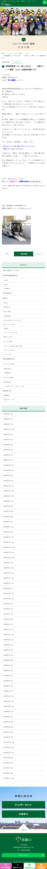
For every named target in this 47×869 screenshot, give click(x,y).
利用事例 (7, 395)
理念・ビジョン (9, 324)
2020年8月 (8, 650)
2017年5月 (8, 778)
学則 (6, 284)
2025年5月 (8, 444)
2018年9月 (8, 711)
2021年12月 (8, 593)
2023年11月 (8, 491)
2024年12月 (8, 465)
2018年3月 (8, 732)
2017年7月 (8, 768)
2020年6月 (8, 660)
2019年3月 (8, 681)
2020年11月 (8, 634)
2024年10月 (8, 470)
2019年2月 (8, 686)
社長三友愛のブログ (11, 270)
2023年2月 (8, 537)
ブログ (7, 311)
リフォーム (8, 377)
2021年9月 (8, 604)
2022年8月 (8, 568)
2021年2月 (8, 619)
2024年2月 (8, 475)
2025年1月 (8, 460)
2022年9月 (8, 562)
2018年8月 (8, 716)
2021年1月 (8, 624)
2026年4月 (8, 414)
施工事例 (7, 382)
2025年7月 (8, 439)
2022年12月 (8, 547)
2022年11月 (8, 552)
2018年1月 (8, 737)
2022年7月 (8, 573)
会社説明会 (7, 293)
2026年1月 (8, 424)
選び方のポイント (9, 399)
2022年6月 (8, 578)
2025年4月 (8, 450)
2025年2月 (8, 455)
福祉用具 (7, 307)
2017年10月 (8, 752)
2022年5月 (8, 583)
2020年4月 (8, 670)
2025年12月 (8, 429)
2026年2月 (8, 419)
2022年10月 (8, 557)
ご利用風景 (7, 373)
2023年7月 (8, 511)
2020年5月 (8, 665)
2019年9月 (8, 675)
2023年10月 (8, 496)
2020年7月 (8, 655)
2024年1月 (8, 480)
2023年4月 (8, 527)
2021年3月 (8, 614)
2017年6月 (8, 773)
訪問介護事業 (8, 359)
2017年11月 (8, 747)
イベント (7, 354)
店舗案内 (23, 814)
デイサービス (8, 364)
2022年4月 (8, 588)
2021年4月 (8, 609)
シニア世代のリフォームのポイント (14, 386)
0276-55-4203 (25, 850)
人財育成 (7, 316)
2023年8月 (8, 506)
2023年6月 (8, 516)
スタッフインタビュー (10, 332)
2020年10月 (8, 640)
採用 (6, 303)
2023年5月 (8, 521)
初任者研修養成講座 (10, 275)
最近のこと (8, 336)
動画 (5, 298)
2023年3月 (8, 532)
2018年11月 (8, 701)
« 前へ (7, 254)
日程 (6, 280)
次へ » (39, 254)
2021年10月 (8, 598)
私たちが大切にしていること (12, 320)
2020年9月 (8, 645)
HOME (3, 53)
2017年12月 (8, 742)
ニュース (27, 53)
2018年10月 (8, 706)
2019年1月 (8, 691)
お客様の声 (7, 368)
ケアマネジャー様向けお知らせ (13, 346)
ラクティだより (9, 350)
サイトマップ (23, 855)
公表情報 (7, 288)
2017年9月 (8, 757)
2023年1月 (8, 542)
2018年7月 (8, 722)
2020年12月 (8, 629)
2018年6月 (8, 727)
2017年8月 (8, 763)
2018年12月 (8, 696)
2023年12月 (8, 486)
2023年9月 (8, 501)
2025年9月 (8, 434)
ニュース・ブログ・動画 (15, 53)
